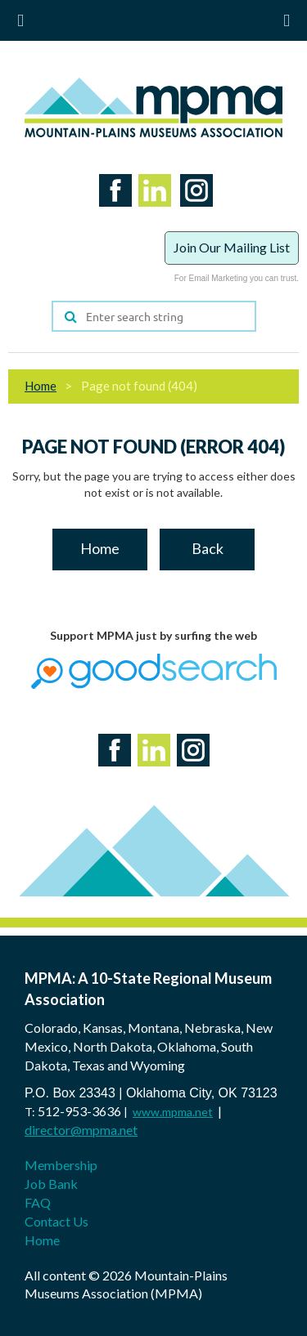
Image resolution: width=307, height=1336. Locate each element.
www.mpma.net (173, 1112)
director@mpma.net (81, 1129)
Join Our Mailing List (232, 247)
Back (207, 548)
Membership (61, 1165)
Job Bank (51, 1183)
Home (40, 385)
